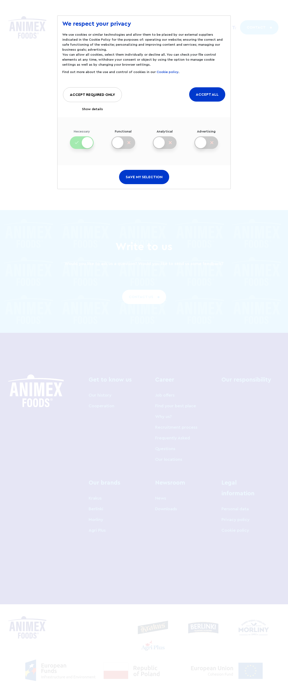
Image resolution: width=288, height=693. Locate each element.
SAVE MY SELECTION (144, 177)
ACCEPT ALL (207, 94)
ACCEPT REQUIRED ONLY (92, 95)
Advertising (206, 135)
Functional (123, 135)
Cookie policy (167, 72)
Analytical (165, 135)
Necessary (82, 135)
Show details (92, 109)
